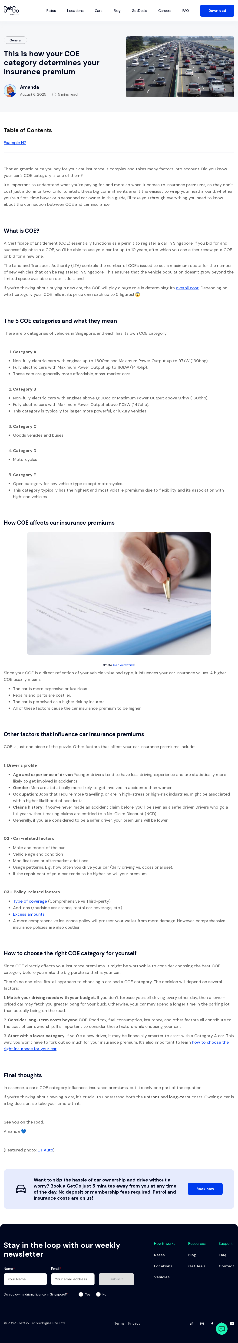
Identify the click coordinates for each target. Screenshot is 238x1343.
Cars (98, 10)
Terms (119, 1323)
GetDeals (139, 10)
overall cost (187, 288)
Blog (117, 10)
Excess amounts (29, 914)
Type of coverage (30, 901)
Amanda (29, 87)
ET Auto (45, 1150)
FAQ (185, 10)
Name (9, 1268)
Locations (75, 10)
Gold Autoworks (123, 665)
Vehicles (162, 1277)
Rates (51, 10)
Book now (205, 1188)
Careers (164, 10)
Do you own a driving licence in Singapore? (36, 1294)
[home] (11, 10)
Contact (226, 1266)
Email (56, 1268)
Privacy (134, 1323)
